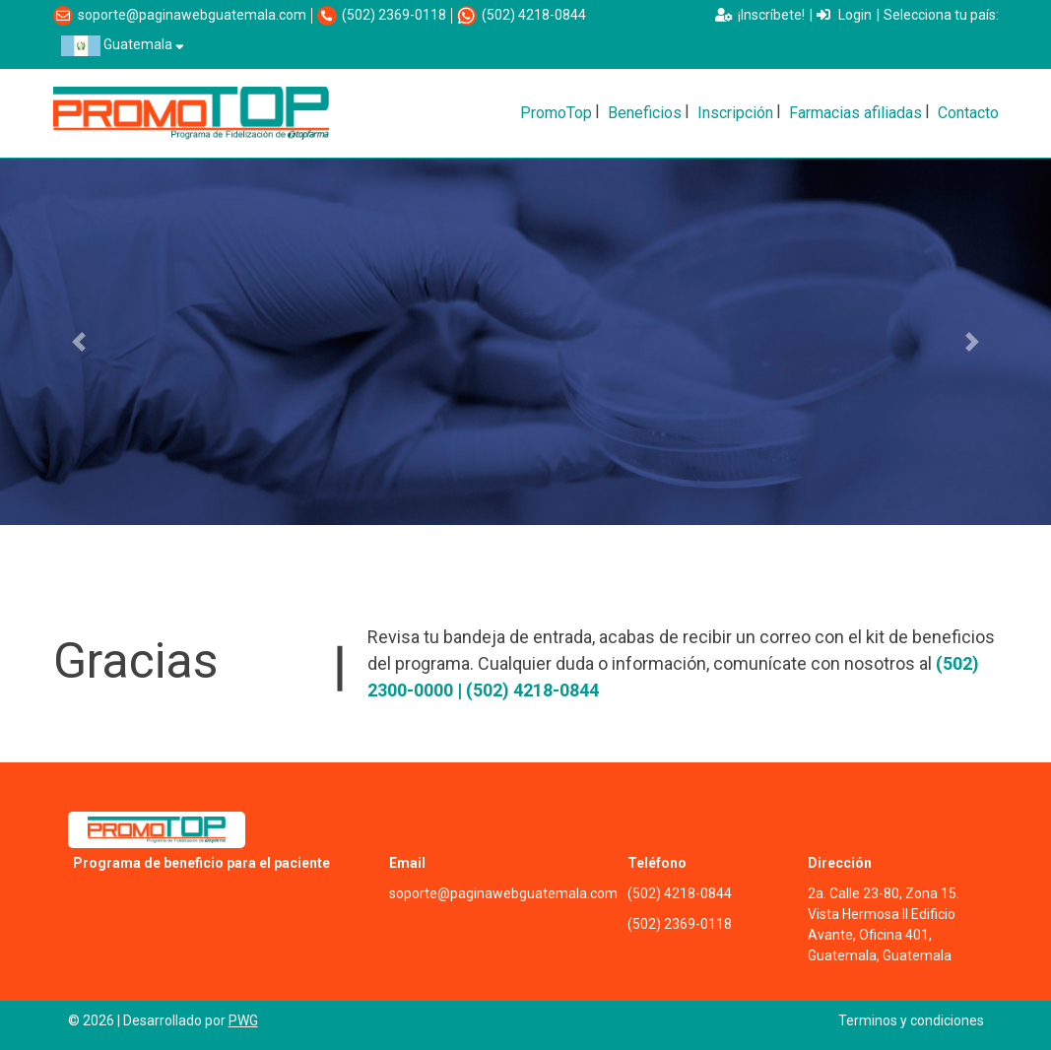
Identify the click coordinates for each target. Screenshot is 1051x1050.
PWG (243, 1020)
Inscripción (735, 112)
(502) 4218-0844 (534, 15)
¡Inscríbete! (760, 15)
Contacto (968, 112)
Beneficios (645, 112)
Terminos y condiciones (911, 1020)
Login (844, 15)
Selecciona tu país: (941, 15)
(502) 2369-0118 (394, 15)
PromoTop (556, 112)
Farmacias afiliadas (855, 112)
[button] (79, 342)
